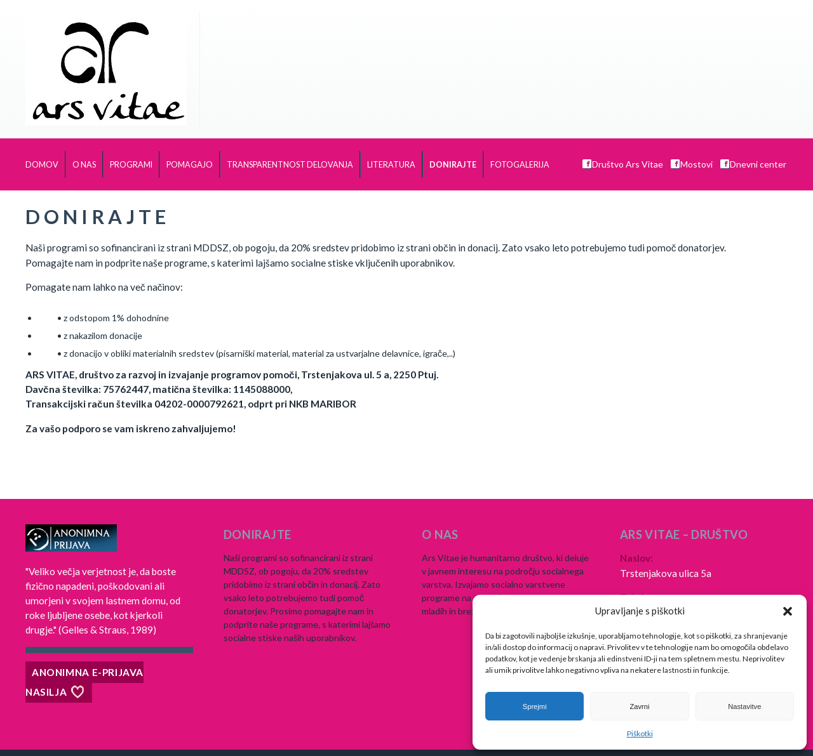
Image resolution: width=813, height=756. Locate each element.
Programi (131, 164)
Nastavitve (744, 706)
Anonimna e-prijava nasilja (84, 682)
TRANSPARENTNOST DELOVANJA (290, 164)
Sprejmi (535, 706)
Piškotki (640, 733)
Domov (41, 164)
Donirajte (452, 164)
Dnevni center (753, 164)
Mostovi (692, 164)
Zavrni (639, 706)
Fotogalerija (519, 164)
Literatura (391, 164)
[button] (787, 611)
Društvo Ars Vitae (622, 164)
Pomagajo (189, 164)
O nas (84, 164)
